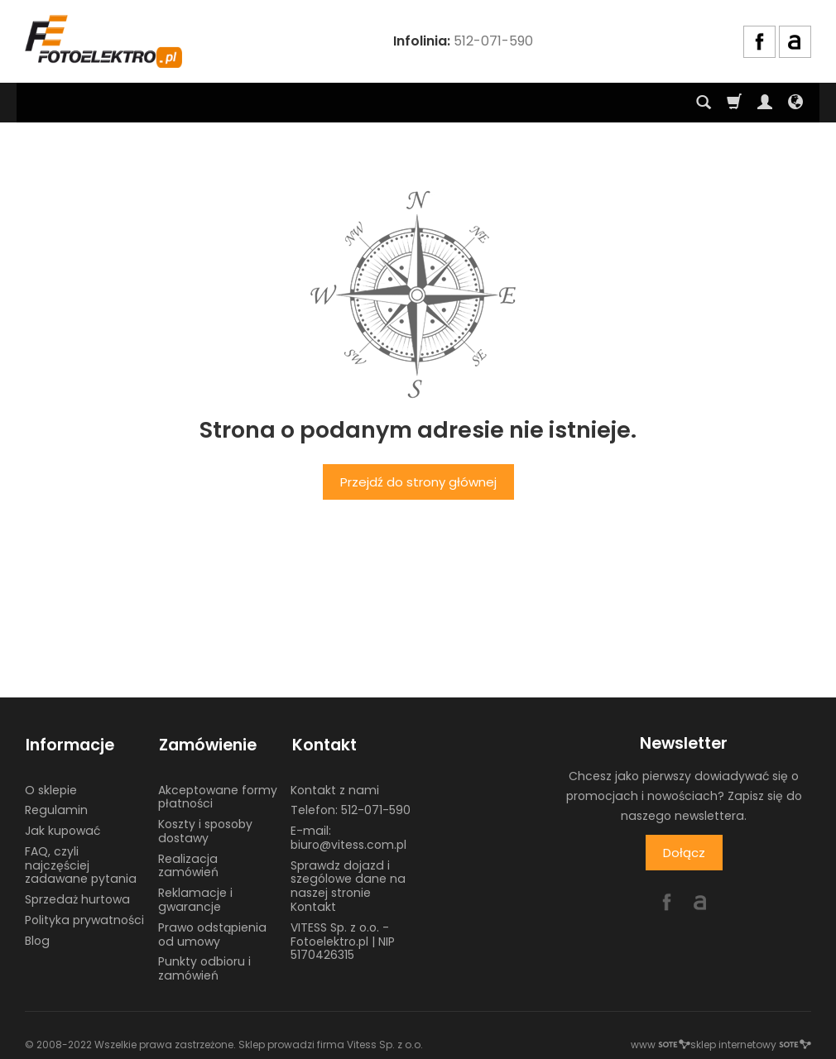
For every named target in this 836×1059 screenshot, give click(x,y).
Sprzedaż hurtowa (77, 897)
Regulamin (56, 807)
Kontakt (323, 743)
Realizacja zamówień (188, 863)
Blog (37, 938)
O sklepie (51, 787)
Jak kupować (62, 828)
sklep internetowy (750, 1042)
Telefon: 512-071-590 (351, 807)
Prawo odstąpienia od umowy (212, 932)
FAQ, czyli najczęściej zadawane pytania (81, 863)
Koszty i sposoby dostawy (205, 828)
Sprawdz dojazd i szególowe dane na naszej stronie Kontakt (348, 884)
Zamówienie (207, 743)
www (660, 1042)
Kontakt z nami (335, 787)
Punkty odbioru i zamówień (204, 966)
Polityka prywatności (84, 917)
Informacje (69, 743)
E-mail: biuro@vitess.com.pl (348, 835)
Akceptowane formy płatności (217, 794)
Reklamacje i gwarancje (195, 897)
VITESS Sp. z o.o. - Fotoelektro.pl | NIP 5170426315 (343, 939)
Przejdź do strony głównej (418, 482)
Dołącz (684, 852)
